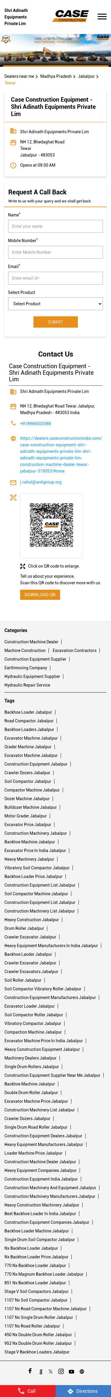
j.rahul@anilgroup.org (41, 482)
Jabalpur (86, 76)
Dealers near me (19, 76)
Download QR (40, 594)
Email (14, 266)
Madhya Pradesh (56, 76)
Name (14, 214)
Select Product (21, 292)
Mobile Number (23, 240)
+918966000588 (35, 423)
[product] (55, 303)
